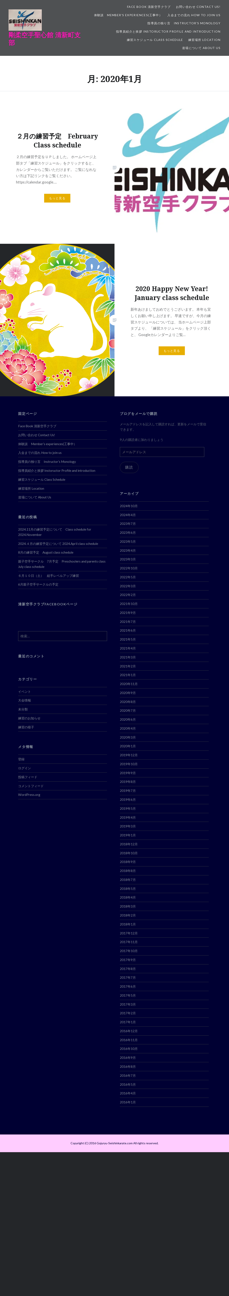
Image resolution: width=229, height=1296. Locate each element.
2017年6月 (128, 986)
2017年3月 (128, 1004)
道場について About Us (201, 48)
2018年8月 (128, 871)
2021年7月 (128, 621)
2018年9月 (128, 862)
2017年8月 (128, 969)
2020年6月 (128, 719)
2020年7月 (128, 710)
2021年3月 (128, 657)
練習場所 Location (204, 40)
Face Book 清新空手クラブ (149, 7)
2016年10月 (129, 1049)
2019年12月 (129, 755)
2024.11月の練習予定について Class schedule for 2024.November (54, 532)
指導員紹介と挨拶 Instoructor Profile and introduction (168, 31)
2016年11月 (129, 1040)
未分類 (23, 709)
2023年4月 (128, 550)
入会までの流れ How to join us (193, 15)
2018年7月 (128, 880)
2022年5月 (128, 577)
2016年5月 (128, 1084)
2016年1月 (128, 1102)
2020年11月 (129, 684)
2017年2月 (128, 1013)
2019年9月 (128, 773)
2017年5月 (128, 995)
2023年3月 (128, 559)
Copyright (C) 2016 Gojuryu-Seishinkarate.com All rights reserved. (114, 1143)
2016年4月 (128, 1093)
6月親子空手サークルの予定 (38, 584)
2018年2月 (128, 915)
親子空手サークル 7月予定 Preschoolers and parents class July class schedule (62, 564)
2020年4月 (128, 728)
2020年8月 (128, 702)
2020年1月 (128, 746)
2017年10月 (129, 951)
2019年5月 (128, 808)
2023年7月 (128, 523)
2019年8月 (128, 782)
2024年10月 (129, 506)
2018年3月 (128, 906)
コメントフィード (31, 786)
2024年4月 (128, 515)
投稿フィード (27, 777)
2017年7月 (128, 977)
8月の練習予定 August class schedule (45, 552)
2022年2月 (128, 595)
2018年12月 (129, 844)
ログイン (24, 768)
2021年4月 (128, 648)
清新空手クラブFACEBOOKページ (47, 604)
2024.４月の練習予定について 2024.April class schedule (58, 544)
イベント (24, 691)
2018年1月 (128, 924)
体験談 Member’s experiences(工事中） (128, 15)
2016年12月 (129, 1031)
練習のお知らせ (29, 718)
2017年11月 (129, 942)
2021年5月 (128, 639)
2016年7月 (128, 1075)
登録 (21, 759)
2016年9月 (128, 1057)
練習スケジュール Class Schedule (155, 40)
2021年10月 (129, 604)
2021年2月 (128, 666)
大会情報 (24, 700)
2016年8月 (128, 1066)
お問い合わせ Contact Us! (198, 7)
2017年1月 (128, 1022)
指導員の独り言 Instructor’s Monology (183, 23)
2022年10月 (129, 568)
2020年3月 (128, 737)
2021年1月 (128, 675)
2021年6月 (128, 630)
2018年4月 (128, 897)
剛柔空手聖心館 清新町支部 (45, 38)
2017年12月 (129, 933)
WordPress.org (29, 795)
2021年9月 (128, 613)
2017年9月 (128, 960)
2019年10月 (129, 764)
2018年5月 (128, 888)
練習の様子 (26, 727)
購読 (129, 467)
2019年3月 (128, 826)
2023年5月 (128, 541)
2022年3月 (128, 586)
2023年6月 (128, 532)
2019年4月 (128, 817)
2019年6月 (128, 799)
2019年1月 (128, 835)
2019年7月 (128, 790)
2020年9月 (128, 693)
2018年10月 (129, 853)
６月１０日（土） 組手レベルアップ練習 (48, 575)
